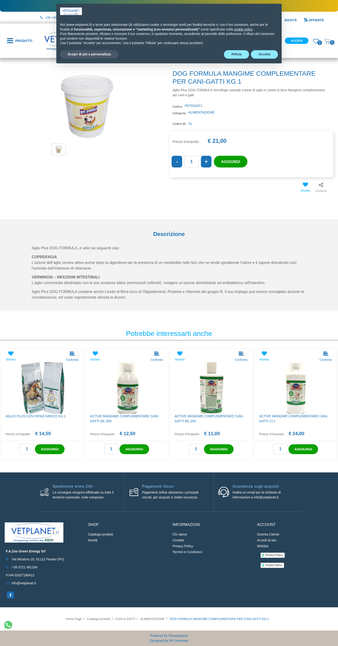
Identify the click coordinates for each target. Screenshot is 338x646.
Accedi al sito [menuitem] (266, 540)
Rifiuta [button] (236, 54)
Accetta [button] (264, 54)
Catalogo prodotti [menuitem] (100, 534)
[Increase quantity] (206, 161)
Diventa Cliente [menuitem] (268, 534)
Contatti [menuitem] (178, 540)
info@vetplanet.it (24, 583)
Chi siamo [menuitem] (180, 534)
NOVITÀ (290, 20)
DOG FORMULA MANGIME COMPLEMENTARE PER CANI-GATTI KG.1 (219, 619)
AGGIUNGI (230, 162)
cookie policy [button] (243, 29)
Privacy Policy (274, 555)
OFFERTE (314, 20)
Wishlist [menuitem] (262, 546)
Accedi (297, 40)
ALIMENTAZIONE (152, 619)
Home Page (74, 619)
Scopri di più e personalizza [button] (89, 54)
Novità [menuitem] (92, 540)
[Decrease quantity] (177, 161)
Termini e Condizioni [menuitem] (187, 552)
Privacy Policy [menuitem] (183, 546)
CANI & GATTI (125, 619)
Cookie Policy (273, 565)
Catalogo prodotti (98, 619)
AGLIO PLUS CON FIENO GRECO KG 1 (36, 416)
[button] (87, 106)
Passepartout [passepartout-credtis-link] (178, 636)
